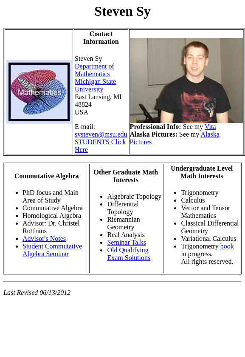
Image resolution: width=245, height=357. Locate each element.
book (227, 246)
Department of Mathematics (94, 70)
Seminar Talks (126, 242)
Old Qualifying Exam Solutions (128, 253)
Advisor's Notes (44, 238)
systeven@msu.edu (101, 134)
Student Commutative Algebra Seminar (52, 250)
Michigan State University (95, 85)
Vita (210, 126)
